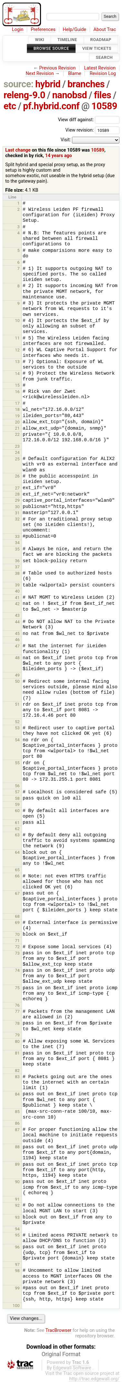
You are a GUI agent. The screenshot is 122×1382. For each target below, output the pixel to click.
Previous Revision (57, 68)
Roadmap (101, 39)
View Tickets (96, 48)
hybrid (47, 84)
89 (17, 1164)
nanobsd (69, 95)
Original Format (61, 1354)
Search (104, 57)
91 (17, 1199)
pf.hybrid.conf (51, 106)
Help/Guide (74, 29)
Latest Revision (100, 68)
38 (17, 573)
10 (17, 320)
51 (17, 704)
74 (17, 970)
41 (17, 597)
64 (17, 852)
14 (17, 373)
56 (17, 785)
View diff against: (88, 120)
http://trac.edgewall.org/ (94, 1379)
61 (17, 822)
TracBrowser (59, 1330)
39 (17, 585)
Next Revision (39, 73)
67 (17, 893)
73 (17, 953)
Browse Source (51, 48)
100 (16, 1305)
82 (17, 1070)
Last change (18, 150)
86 (17, 1123)
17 (17, 403)
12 (17, 350)
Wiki (39, 39)
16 (17, 391)
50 (17, 681)
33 (17, 536)
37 (17, 566)
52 (17, 721)
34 (17, 542)
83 (17, 1076)
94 (17, 1229)
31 (17, 512)
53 (17, 727)
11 (17, 338)
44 (17, 621)
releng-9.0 (24, 95)
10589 (104, 106)
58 (17, 798)
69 (17, 922)
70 (17, 934)
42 (17, 603)
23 (17, 446)
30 (17, 506)
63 (17, 834)
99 (17, 1288)
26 (17, 476)
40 (17, 591)
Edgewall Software (72, 1368)
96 (17, 1247)
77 (17, 1011)
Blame (74, 73)
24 (17, 452)
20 (17, 422)
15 (17, 385)
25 (17, 458)
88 (17, 1146)
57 (17, 791)
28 (17, 494)
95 (17, 1235)
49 (17, 675)
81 (17, 1053)
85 (17, 1111)
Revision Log (103, 73)
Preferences (43, 29)
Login (18, 29)
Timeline (67, 39)
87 (17, 1129)
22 (17, 434)
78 (17, 1023)
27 (17, 488)
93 (17, 1217)
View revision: (79, 130)
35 (17, 549)
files (102, 95)
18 (17, 409)
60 (17, 810)
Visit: (66, 140)
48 (17, 657)
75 (17, 987)
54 (17, 739)
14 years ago (58, 155)
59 (17, 804)
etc (10, 106)
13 (17, 361)
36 (17, 560)
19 (17, 415)
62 (17, 828)
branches (86, 84)
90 (17, 1181)
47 (17, 646)
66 (17, 875)
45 (17, 633)
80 (17, 1041)
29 (17, 500)
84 (17, 1094)
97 (17, 1264)
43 (17, 615)
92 (17, 1205)
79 (17, 1035)
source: (19, 84)
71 (17, 940)
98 (17, 1270)
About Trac (105, 29)
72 (17, 946)
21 (17, 428)
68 (17, 916)
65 (17, 869)
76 (17, 1005)
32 (17, 519)
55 (17, 762)
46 (17, 639)
